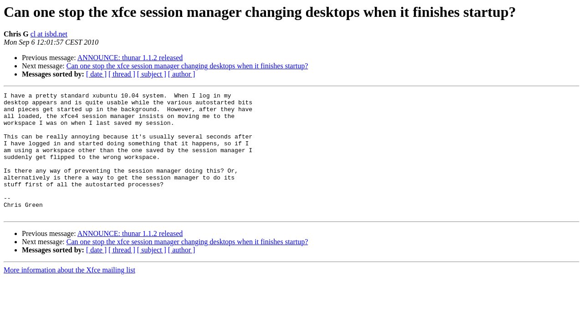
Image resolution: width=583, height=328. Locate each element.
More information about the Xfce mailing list (69, 294)
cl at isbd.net (49, 34)
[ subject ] (151, 74)
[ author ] (181, 74)
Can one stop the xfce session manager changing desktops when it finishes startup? (187, 66)
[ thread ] (121, 74)
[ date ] (96, 74)
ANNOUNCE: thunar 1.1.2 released (130, 58)
